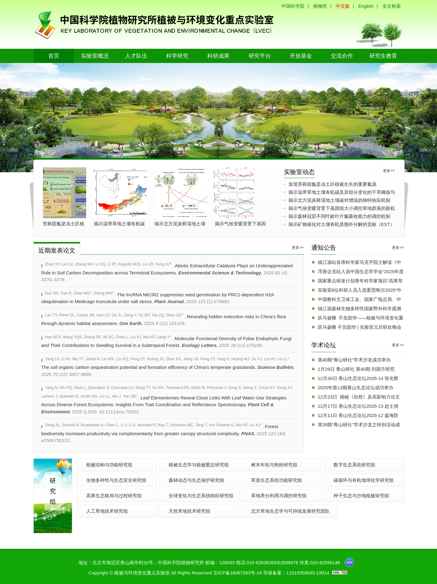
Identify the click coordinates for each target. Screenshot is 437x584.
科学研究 (177, 56)
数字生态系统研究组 (354, 464)
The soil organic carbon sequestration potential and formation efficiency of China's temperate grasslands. (168, 367)
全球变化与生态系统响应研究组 (201, 495)
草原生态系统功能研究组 (276, 480)
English (365, 6)
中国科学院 (293, 6)
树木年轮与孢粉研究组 (274, 464)
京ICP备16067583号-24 (237, 572)
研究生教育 (383, 56)
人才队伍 (136, 56)
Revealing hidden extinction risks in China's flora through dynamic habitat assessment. (163, 319)
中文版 (343, 6)
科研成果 (218, 56)
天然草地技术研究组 (189, 511)
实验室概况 (95, 56)
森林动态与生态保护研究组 (196, 480)
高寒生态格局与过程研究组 (114, 495)
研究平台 (260, 56)
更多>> (389, 171)
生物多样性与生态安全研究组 (116, 480)
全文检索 (391, 6)
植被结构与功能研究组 (109, 464)
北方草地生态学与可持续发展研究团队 (290, 511)
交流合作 (342, 56)
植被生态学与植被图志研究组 (199, 464)
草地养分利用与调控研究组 (279, 495)
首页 (53, 56)
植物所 (320, 6)
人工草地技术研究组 (107, 511)
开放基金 (301, 56)
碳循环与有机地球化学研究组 (364, 480)
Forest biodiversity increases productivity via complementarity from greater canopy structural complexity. (163, 433)
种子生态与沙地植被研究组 (361, 495)
